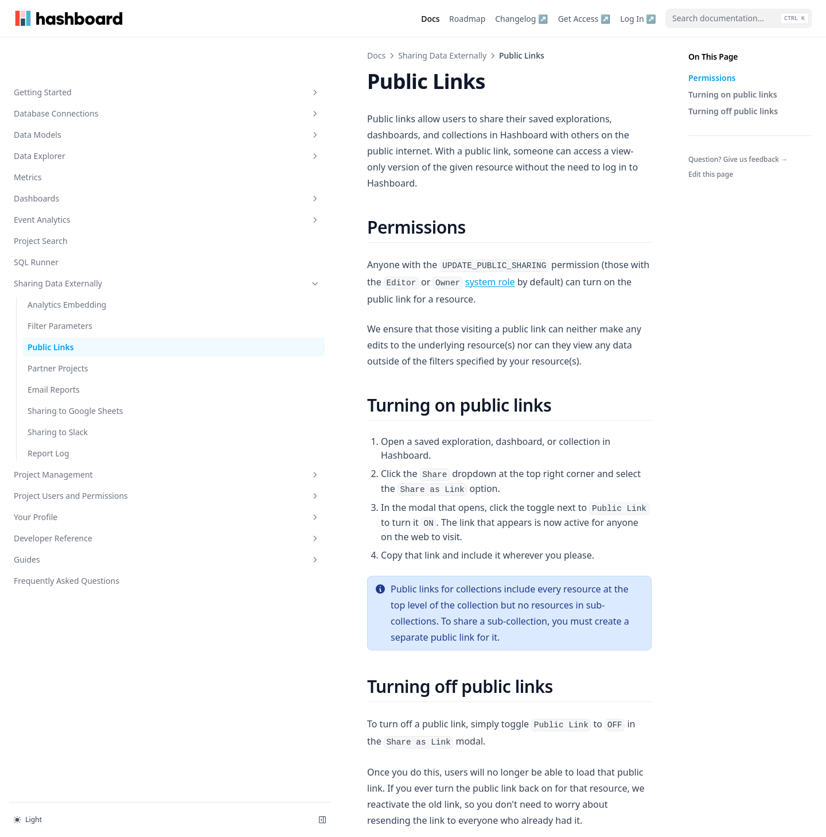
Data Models (70, 97)
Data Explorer (70, 119)
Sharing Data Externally (70, 246)
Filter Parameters (60, 289)
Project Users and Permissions (70, 465)
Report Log (48, 416)
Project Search (41, 204)
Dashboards (70, 161)
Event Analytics (70, 182)
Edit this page (710, 174)
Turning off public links (733, 111)
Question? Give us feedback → (738, 159)
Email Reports (54, 352)
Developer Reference (70, 513)
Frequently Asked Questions (66, 556)
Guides (70, 534)
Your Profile (70, 492)
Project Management (70, 437)
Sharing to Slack (58, 395)
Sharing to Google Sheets (75, 374)
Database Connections (70, 76)
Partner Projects (58, 331)
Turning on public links (732, 94)
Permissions (712, 77)
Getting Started (70, 55)
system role (582, 232)
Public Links (51, 310)
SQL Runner (36, 225)
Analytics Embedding (67, 267)
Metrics (27, 140)
